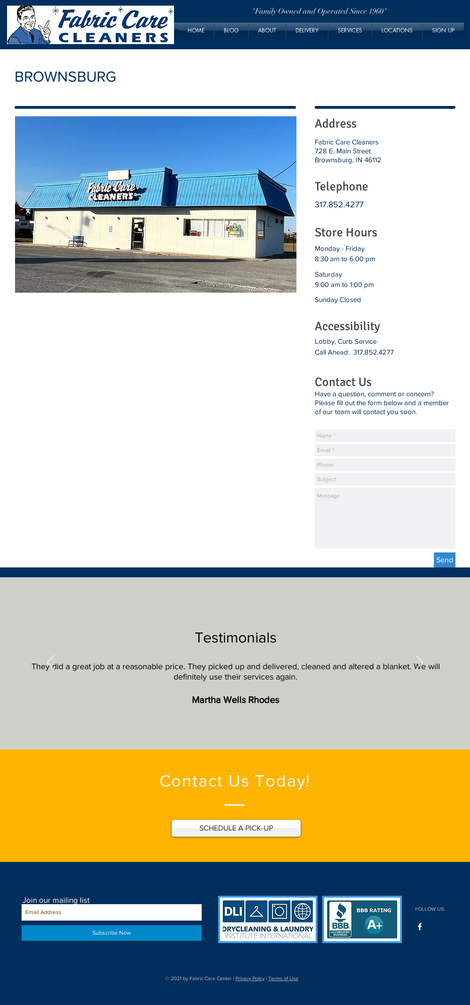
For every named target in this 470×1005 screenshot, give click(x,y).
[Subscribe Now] (112, 933)
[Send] (444, 559)
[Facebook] (420, 926)
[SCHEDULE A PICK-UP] (236, 828)
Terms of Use (283, 978)
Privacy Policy (250, 978)
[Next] (419, 663)
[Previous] (50, 663)
